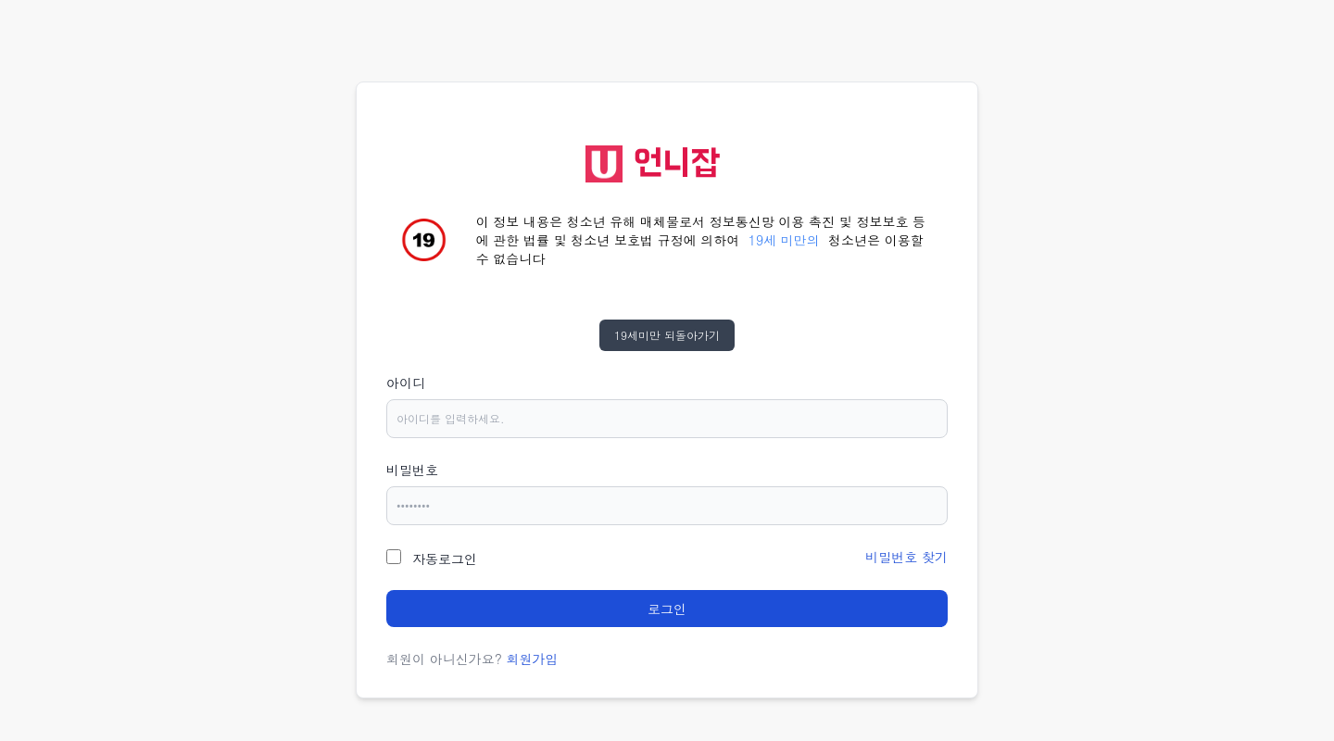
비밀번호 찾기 (906, 556)
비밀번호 (412, 469)
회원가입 (533, 658)
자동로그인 (444, 558)
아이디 (405, 382)
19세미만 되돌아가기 (667, 335)
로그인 (667, 608)
